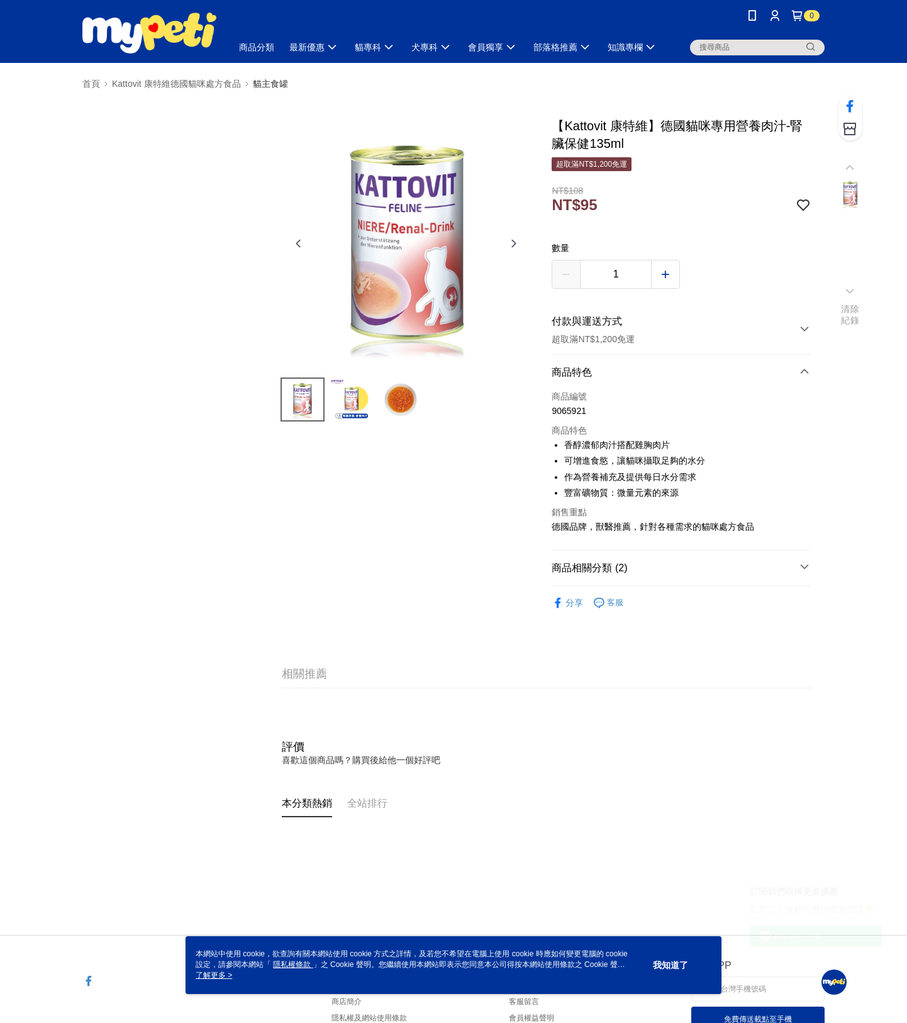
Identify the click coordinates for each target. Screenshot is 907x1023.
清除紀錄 (850, 314)
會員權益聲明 (531, 1018)
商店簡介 (346, 1001)
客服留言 (524, 1001)
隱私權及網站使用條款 (369, 1018)
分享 (567, 603)
